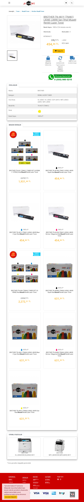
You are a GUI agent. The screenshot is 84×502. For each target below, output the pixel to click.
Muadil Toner (25, 11)
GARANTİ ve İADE (36, 480)
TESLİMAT (35, 488)
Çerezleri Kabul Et (10, 497)
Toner (18, 11)
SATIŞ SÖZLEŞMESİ (36, 485)
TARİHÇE (11, 482)
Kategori (11, 95)
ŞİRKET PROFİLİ (10, 480)
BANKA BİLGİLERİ (47, 482)
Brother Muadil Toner (38, 11)
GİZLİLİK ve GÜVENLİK (35, 482)
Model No (12, 106)
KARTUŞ (24, 480)
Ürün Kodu (12, 100)
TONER (24, 482)
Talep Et (59, 51)
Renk (10, 110)
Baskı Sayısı (12, 116)
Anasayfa (11, 11)
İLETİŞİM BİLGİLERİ (47, 480)
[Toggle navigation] (9, 2)
